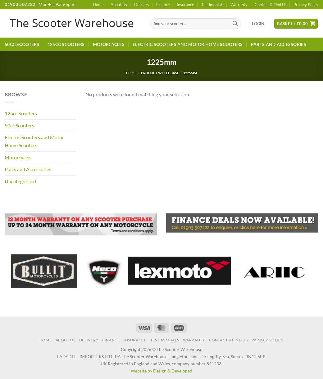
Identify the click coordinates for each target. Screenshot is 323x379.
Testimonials (212, 4)
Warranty (239, 4)
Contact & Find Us (271, 4)
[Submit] (235, 23)
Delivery (141, 4)
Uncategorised (20, 181)
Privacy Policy (305, 4)
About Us (119, 4)
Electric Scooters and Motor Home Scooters (188, 44)
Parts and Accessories (278, 44)
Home (98, 4)
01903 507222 (20, 4)
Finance (163, 4)
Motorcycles (109, 44)
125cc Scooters (66, 44)
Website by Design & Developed (161, 370)
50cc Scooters (22, 44)
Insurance (185, 4)
